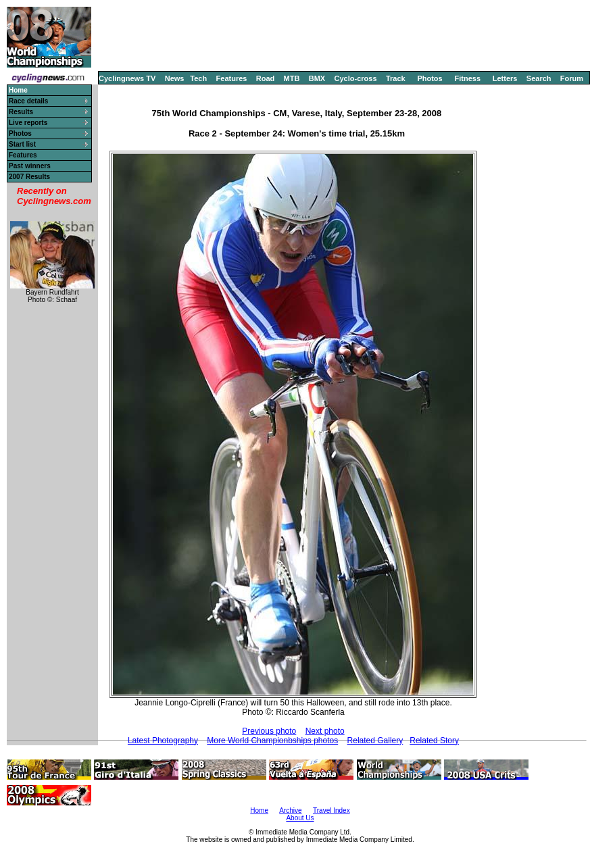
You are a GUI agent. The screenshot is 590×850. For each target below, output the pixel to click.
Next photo (325, 731)
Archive (290, 810)
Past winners (30, 166)
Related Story (434, 740)
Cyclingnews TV (127, 78)
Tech (198, 78)
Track (395, 78)
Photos (429, 78)
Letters (505, 78)
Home (259, 810)
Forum (571, 78)
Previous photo (269, 731)
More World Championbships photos (272, 740)
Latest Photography (163, 740)
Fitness (467, 78)
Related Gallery (375, 740)
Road (265, 78)
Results (21, 112)
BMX (317, 78)
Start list (22, 144)
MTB (292, 78)
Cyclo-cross (356, 78)
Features (231, 78)
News (175, 78)
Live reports (28, 122)
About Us (300, 818)
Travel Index (331, 810)
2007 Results (29, 176)
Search (538, 78)
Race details (28, 101)
